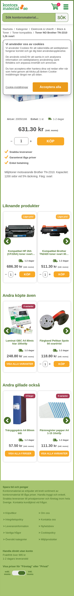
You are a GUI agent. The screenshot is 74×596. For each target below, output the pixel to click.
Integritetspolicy (14, 519)
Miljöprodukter (49, 539)
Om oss (45, 513)
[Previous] (7, 241)
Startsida (8, 29)
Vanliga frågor (13, 532)
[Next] (66, 241)
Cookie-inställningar (17, 87)
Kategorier (22, 29)
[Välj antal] (21, 141)
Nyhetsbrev (47, 526)
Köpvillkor (10, 513)
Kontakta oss (48, 519)
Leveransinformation (17, 526)
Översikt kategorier (16, 539)
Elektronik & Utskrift (42, 29)
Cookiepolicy (48, 532)
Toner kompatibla (22, 32)
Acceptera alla (50, 87)
